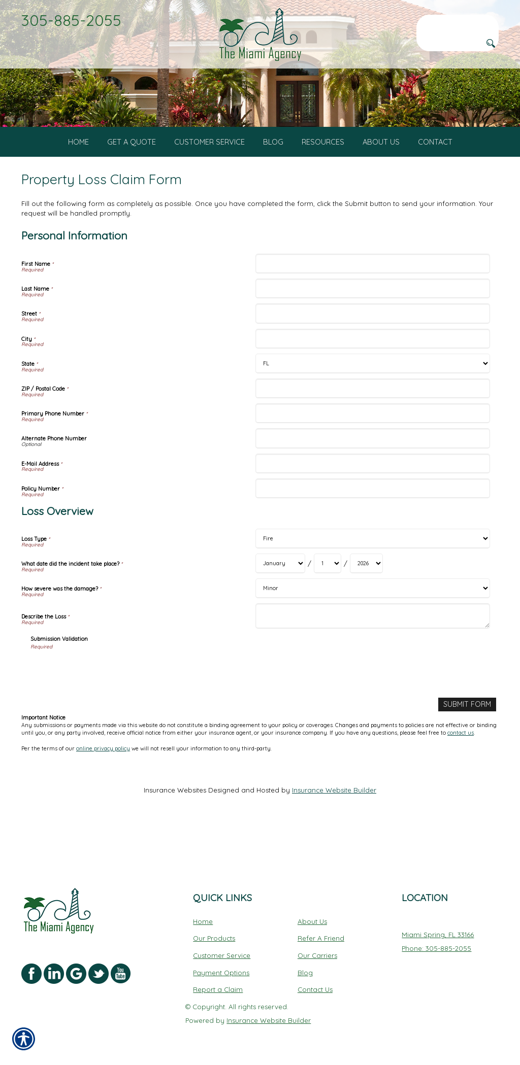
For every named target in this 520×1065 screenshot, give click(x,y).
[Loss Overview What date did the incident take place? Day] (327, 603)
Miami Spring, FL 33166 (438, 935)
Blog (305, 972)
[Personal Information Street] (372, 353)
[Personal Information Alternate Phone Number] (372, 478)
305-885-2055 (71, 20)
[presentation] (107, 710)
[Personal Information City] (372, 378)
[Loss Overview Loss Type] (372, 578)
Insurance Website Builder (334, 828)
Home (203, 921)
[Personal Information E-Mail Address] (372, 502)
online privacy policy (103, 787)
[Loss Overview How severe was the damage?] (372, 628)
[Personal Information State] (372, 403)
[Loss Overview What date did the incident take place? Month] (280, 603)
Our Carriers (317, 955)
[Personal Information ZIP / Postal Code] (372, 427)
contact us (460, 771)
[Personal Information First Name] (372, 303)
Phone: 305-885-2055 (436, 948)
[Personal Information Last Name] (372, 328)
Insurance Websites (175, 828)
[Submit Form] (468, 743)
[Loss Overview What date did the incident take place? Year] (366, 603)
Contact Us (315, 989)
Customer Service (221, 955)
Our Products (214, 938)
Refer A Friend (321, 938)
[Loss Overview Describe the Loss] (372, 655)
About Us (312, 921)
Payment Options (221, 972)
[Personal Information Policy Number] (372, 527)
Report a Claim (218, 989)
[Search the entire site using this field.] (457, 22)
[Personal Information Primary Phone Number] (372, 453)
